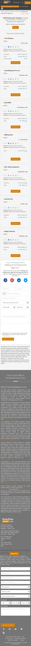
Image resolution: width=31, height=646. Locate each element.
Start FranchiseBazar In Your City (10, 6)
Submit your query (8, 339)
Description (4, 606)
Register (28, 2)
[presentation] (13, 328)
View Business (15, 62)
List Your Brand (24, 6)
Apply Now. (14, 553)
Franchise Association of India (13, 636)
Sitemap (22, 640)
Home (2, 11)
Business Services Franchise (12, 11)
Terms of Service (6, 336)
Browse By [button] (16, 2)
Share (23, 13)
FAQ (23, 636)
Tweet (27, 13)
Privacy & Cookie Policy (20, 638)
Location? (4, 600)
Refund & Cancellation (13, 640)
